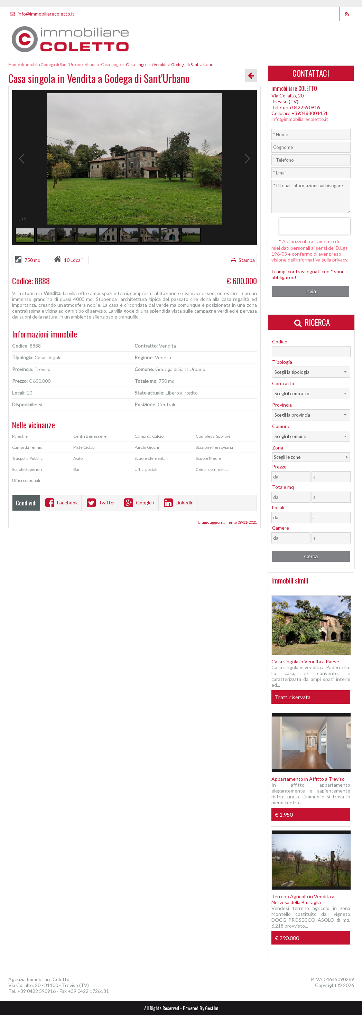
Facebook (61, 502)
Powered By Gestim (200, 1008)
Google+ (138, 502)
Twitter (100, 502)
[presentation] (314, 226)
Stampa (242, 260)
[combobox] (311, 372)
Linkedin (178, 502)
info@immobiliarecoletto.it (41, 14)
